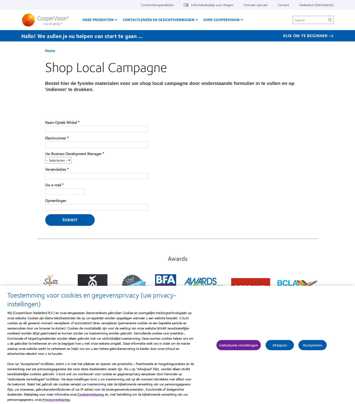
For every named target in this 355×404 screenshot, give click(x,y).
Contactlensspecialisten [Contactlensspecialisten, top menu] (157, 4)
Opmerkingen (55, 200)
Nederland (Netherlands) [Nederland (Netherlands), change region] (316, 4)
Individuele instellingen (238, 347)
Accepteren (312, 347)
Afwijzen (280, 347)
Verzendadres (55, 169)
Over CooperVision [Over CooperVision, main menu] (221, 19)
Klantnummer (55, 138)
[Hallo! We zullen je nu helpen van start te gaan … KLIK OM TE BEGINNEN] (177, 35)
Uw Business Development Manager (73, 154)
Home (50, 50)
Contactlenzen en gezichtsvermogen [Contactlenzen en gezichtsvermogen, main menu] (158, 19)
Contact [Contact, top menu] (283, 4)
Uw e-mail (53, 185)
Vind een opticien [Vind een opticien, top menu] (255, 4)
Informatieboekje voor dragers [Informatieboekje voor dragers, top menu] (212, 4)
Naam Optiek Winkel (61, 122)
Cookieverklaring (90, 396)
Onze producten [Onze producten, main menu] (98, 19)
